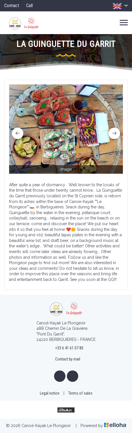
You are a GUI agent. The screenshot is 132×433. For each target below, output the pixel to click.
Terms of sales (80, 393)
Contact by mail (64, 359)
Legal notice (49, 393)
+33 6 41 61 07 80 (66, 348)
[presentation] (17, 133)
